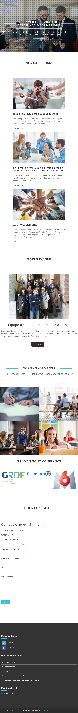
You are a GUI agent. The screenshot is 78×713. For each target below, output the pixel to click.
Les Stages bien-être (25, 225)
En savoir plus (39, 41)
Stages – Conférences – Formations (18, 676)
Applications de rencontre (14, 662)
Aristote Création (45, 710)
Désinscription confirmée (13, 671)
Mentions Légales (8, 694)
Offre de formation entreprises (12, 545)
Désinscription (9, 667)
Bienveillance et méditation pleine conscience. (21, 680)
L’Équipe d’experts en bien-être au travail (39, 325)
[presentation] (18, 596)
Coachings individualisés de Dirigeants (36, 114)
